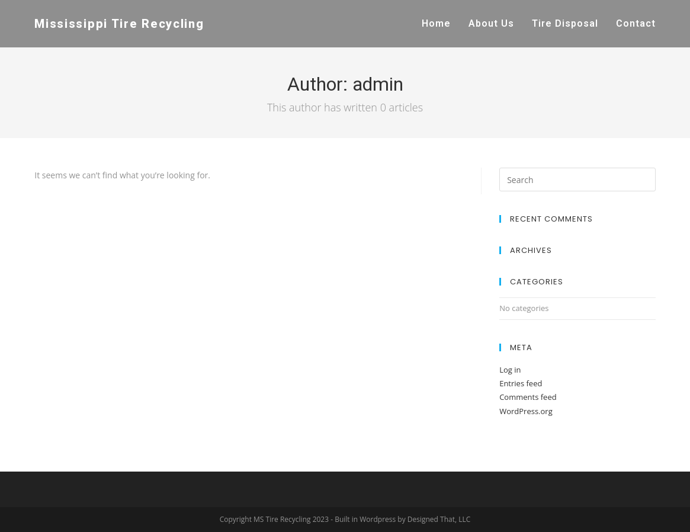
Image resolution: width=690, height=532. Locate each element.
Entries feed (520, 383)
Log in (510, 369)
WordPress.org (526, 411)
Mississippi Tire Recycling (119, 24)
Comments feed (527, 397)
